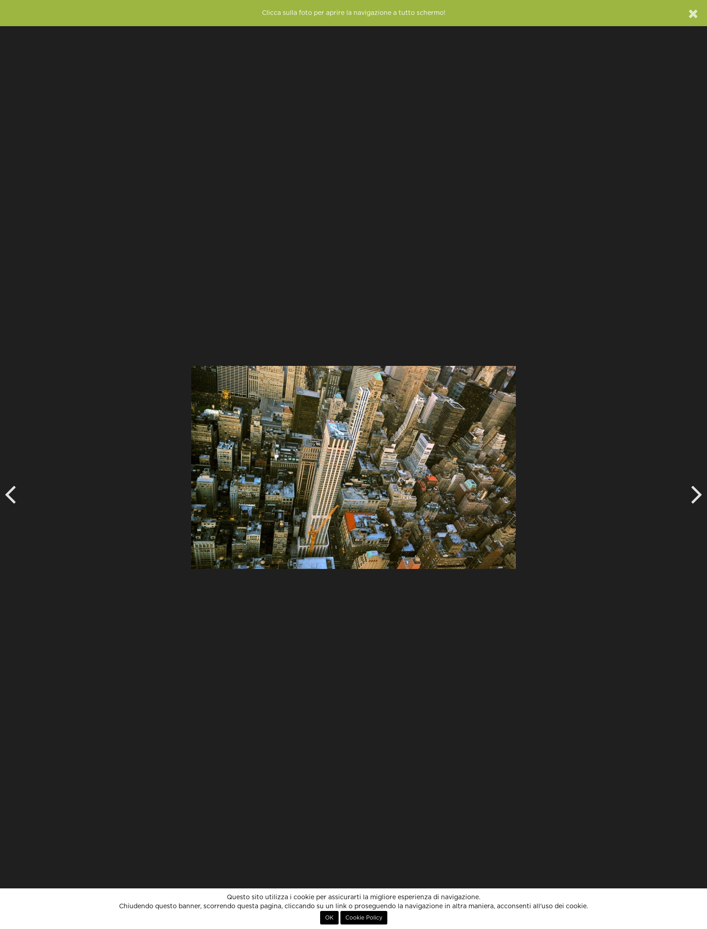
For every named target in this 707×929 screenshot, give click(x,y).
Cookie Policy (363, 917)
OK (329, 917)
